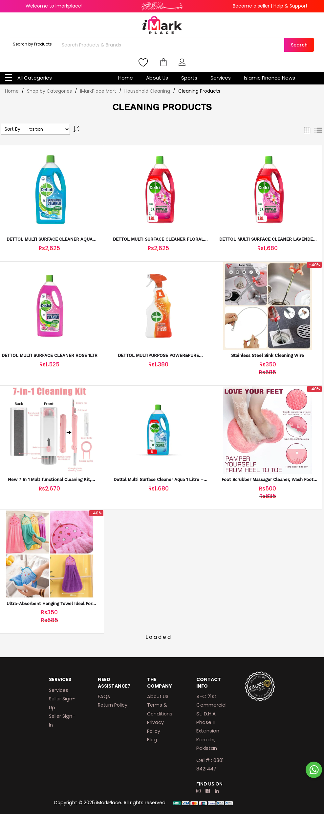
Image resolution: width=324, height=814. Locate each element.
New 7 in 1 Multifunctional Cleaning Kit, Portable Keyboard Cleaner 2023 (49, 480)
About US (157, 696)
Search (299, 45)
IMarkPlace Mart (99, 91)
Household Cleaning (147, 91)
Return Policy (112, 705)
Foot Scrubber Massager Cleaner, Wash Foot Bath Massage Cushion (267, 480)
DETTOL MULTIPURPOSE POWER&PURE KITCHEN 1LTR (158, 356)
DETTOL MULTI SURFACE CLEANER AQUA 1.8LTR (50, 239)
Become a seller (251, 6)
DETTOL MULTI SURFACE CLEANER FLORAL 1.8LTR (158, 239)
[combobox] (172, 45)
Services (220, 77)
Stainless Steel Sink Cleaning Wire (267, 355)
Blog (152, 739)
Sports (189, 77)
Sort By (12, 129)
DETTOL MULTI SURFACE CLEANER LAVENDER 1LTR (267, 239)
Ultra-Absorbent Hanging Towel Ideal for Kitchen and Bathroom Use (49, 604)
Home (125, 77)
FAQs (104, 696)
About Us (157, 77)
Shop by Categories (50, 91)
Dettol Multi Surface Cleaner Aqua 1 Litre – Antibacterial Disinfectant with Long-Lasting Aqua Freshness (158, 480)
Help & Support (290, 6)
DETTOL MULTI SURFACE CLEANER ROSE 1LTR (49, 355)
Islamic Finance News (269, 77)
